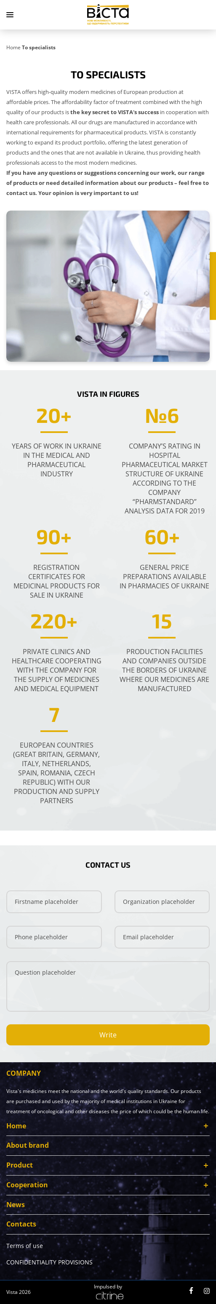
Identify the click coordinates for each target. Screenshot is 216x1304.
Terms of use (24, 1248)
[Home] (14, 46)
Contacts (21, 1226)
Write (108, 1036)
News (15, 1206)
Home (16, 1127)
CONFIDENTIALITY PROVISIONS (49, 1264)
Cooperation (27, 1187)
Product (19, 1167)
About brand (27, 1147)
